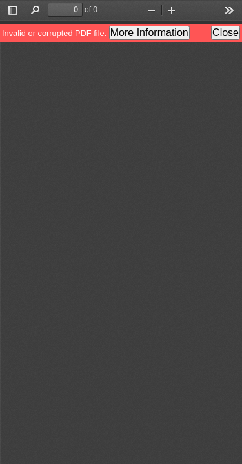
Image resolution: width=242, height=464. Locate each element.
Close (225, 32)
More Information (149, 32)
